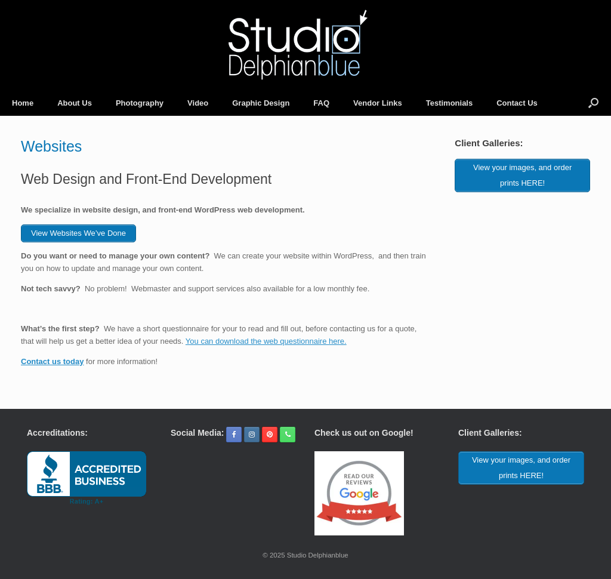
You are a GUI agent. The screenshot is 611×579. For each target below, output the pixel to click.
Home (22, 102)
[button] (593, 103)
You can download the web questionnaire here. (266, 341)
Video (197, 102)
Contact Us (517, 102)
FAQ (321, 102)
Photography (139, 102)
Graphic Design (260, 102)
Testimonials (449, 102)
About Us (74, 102)
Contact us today (52, 361)
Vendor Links (377, 102)
